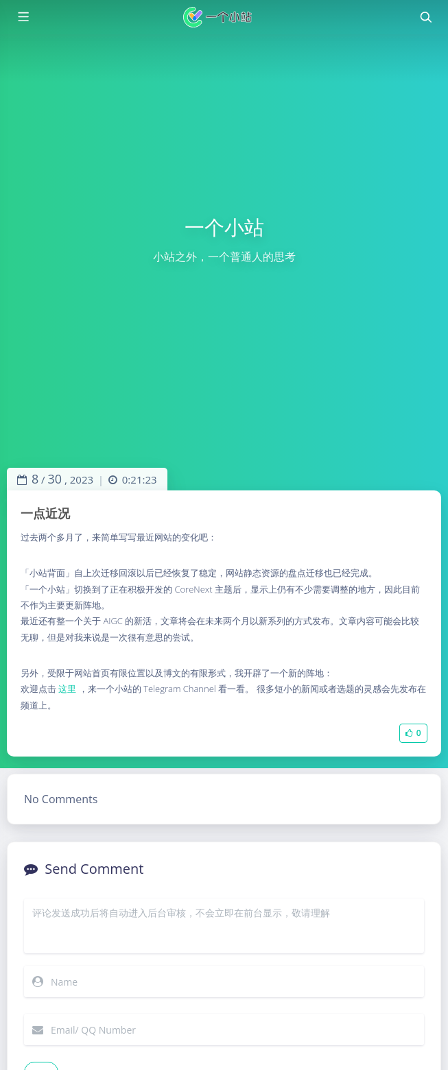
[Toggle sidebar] (22, 17)
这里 (67, 688)
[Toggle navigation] (425, 17)
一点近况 (45, 513)
